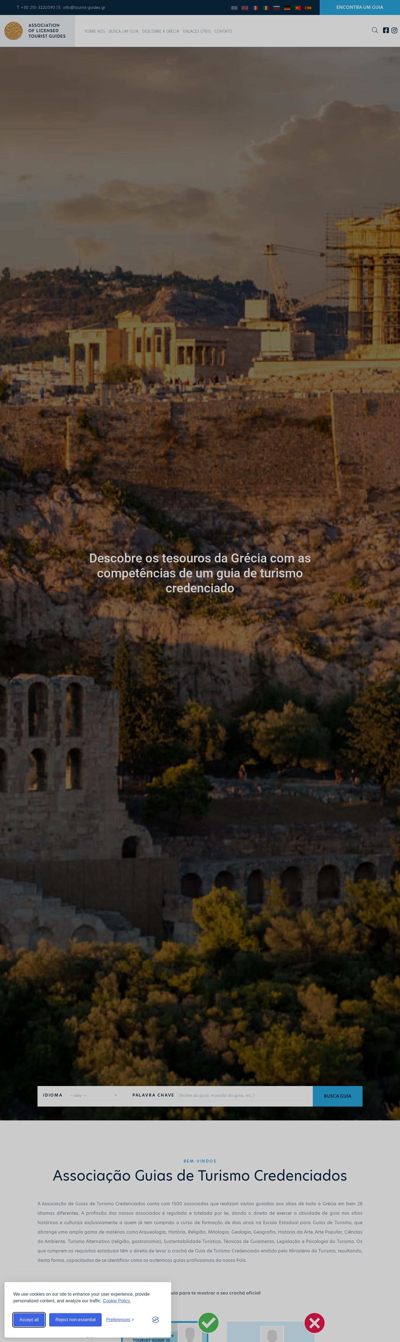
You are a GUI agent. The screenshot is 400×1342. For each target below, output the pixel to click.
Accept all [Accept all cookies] (29, 1319)
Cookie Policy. (117, 1300)
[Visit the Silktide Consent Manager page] (155, 1319)
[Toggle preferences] (120, 1320)
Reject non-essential (75, 1319)
